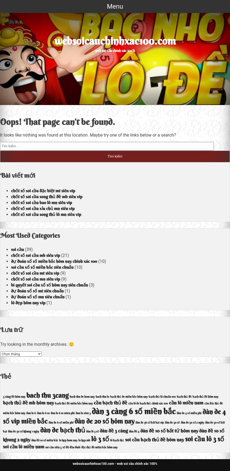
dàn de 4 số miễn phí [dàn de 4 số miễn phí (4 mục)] (189, 413)
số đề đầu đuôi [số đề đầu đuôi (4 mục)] (71, 447)
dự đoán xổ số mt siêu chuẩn (37, 291)
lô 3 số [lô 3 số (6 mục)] (100, 439)
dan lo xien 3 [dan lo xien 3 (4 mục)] (83, 413)
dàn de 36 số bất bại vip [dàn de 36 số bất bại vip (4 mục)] (149, 422)
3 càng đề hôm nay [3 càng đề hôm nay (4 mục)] (14, 397)
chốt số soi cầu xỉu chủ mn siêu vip (43, 208)
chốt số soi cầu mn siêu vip (35, 279)
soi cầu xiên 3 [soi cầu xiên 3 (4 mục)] (53, 447)
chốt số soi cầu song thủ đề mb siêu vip (46, 196)
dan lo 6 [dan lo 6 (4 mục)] (31, 413)
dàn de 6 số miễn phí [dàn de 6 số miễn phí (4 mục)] (60, 422)
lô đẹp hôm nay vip (28, 302)
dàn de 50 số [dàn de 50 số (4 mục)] (172, 422)
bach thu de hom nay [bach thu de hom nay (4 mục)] (82, 397)
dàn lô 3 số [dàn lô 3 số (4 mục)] (92, 431)
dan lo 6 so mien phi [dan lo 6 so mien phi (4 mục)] (63, 413)
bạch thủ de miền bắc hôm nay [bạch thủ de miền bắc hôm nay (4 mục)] (129, 397)
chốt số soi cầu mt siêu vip (35, 273)
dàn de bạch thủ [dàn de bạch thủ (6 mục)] (62, 430)
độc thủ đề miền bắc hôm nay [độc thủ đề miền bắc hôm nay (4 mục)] (99, 447)
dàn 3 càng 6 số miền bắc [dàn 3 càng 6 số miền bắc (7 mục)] (134, 411)
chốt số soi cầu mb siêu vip (35, 255)
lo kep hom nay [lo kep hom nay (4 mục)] (68, 440)
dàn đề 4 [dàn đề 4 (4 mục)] (134, 431)
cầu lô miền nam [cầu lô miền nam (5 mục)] (186, 403)
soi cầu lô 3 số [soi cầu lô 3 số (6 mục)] (204, 439)
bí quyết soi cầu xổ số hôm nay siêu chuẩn (49, 285)
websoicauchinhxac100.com (115, 40)
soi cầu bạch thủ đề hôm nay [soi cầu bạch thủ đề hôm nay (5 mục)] (154, 440)
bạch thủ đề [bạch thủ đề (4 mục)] (184, 397)
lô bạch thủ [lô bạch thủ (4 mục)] (117, 440)
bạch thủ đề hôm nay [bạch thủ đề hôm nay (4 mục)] (205, 397)
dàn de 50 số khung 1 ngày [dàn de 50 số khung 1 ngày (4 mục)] (23, 431)
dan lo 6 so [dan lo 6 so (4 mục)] (43, 413)
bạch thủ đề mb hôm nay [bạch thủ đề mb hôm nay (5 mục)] (28, 403)
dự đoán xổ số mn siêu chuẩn (37, 296)
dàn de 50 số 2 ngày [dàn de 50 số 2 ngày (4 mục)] (192, 422)
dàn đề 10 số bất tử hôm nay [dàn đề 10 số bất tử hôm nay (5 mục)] (169, 431)
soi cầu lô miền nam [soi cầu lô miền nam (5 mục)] (23, 447)
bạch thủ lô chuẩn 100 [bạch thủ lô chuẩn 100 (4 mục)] (162, 397)
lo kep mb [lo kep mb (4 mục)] (84, 440)
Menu (115, 6)
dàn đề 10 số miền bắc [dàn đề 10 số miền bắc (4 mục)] (44, 440)
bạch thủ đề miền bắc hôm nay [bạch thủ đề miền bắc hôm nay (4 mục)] (74, 403)
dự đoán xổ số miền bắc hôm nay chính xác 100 (54, 261)
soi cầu (17, 249)
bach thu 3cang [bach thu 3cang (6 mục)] (47, 395)
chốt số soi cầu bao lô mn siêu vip (41, 202)
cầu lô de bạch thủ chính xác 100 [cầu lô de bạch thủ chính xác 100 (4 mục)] (148, 403)
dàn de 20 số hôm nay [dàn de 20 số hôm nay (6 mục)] (105, 421)
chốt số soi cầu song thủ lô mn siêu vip (46, 214)
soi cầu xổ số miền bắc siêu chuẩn (42, 267)
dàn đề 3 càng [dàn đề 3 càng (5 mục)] (114, 431)
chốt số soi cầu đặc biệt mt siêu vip (43, 190)
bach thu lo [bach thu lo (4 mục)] (102, 397)
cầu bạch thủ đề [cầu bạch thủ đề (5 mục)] (110, 403)
